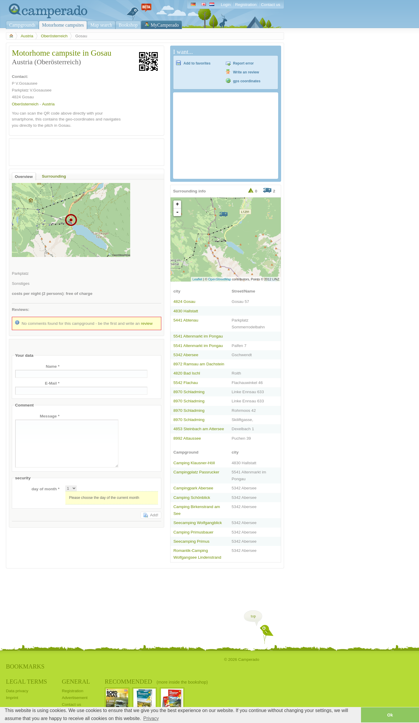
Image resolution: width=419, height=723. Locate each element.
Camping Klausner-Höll (194, 463)
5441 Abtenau (185, 320)
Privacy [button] (151, 718)
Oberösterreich (54, 36)
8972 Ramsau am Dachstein (198, 364)
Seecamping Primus (191, 541)
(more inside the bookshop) (182, 682)
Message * (49, 416)
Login (226, 4)
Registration (246, 4)
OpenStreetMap (219, 279)
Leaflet (197, 279)
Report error (243, 63)
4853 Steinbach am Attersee (198, 429)
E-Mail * (52, 383)
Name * (52, 366)
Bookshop (128, 25)
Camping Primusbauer (193, 532)
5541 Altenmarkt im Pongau (198, 336)
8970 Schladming (188, 392)
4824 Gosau (184, 301)
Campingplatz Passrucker (196, 472)
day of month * (45, 489)
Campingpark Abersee (193, 488)
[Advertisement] (81, 151)
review (146, 323)
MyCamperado (165, 25)
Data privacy (17, 691)
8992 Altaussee (187, 438)
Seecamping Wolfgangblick (197, 522)
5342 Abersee (185, 355)
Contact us (270, 4)
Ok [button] (390, 715)
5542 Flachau (185, 382)
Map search (101, 25)
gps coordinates (247, 81)
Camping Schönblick (191, 497)
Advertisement (75, 697)
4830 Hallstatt (185, 311)
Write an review (246, 72)
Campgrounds (22, 25)
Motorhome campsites (63, 25)
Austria (27, 36)
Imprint (12, 697)
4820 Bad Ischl (186, 373)
